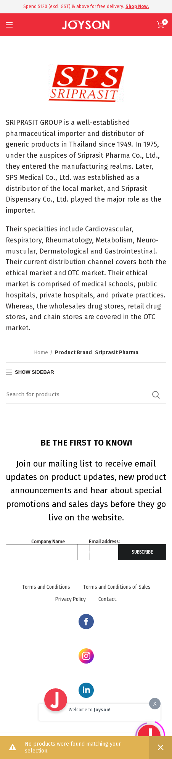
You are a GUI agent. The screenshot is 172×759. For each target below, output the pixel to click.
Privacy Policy (70, 599)
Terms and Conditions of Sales (117, 587)
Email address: (104, 541)
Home (41, 352)
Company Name (48, 541)
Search (156, 395)
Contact (107, 599)
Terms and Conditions (46, 587)
